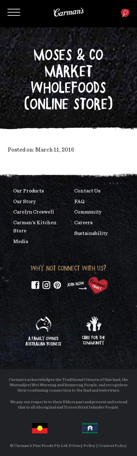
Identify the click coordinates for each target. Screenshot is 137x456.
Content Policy (112, 446)
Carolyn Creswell (33, 211)
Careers (83, 222)
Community (87, 211)
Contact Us (87, 190)
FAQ (79, 201)
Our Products (28, 190)
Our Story (24, 201)
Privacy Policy (82, 446)
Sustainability (91, 233)
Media (20, 241)
